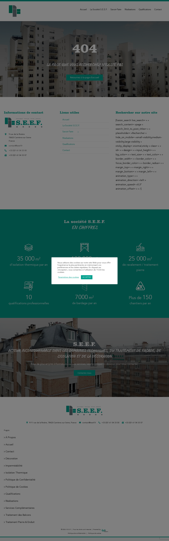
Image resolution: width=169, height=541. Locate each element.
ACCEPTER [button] (87, 277)
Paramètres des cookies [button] (68, 277)
